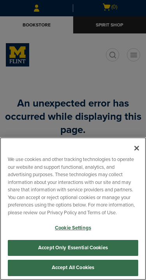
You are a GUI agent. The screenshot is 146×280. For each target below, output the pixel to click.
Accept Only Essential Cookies (73, 248)
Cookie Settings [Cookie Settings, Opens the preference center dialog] (73, 228)
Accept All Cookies (73, 267)
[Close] (136, 148)
